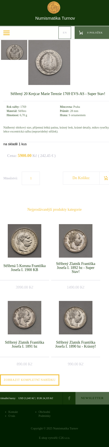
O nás (11, 415)
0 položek (95, 32)
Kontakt (13, 412)
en (65, 32)
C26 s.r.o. (64, 437)
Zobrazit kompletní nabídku (30, 379)
